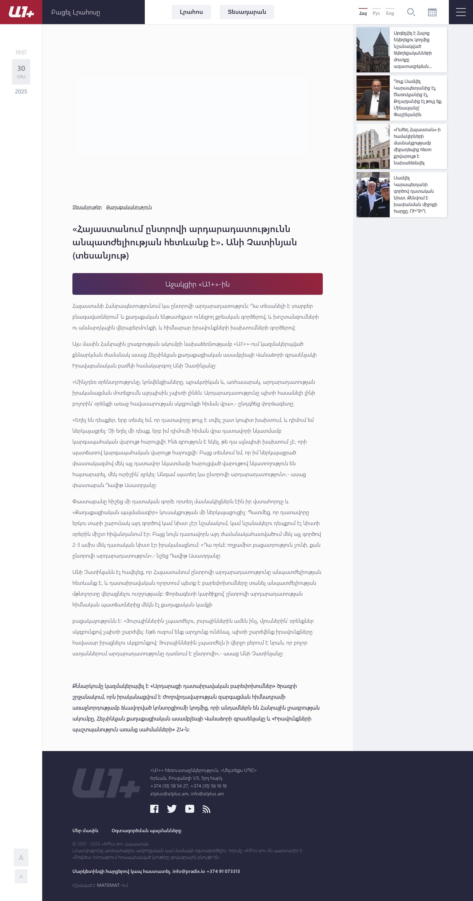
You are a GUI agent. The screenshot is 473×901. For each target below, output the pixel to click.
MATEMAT (108, 885)
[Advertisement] (402, 310)
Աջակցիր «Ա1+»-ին (197, 284)
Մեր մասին (85, 830)
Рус (376, 13)
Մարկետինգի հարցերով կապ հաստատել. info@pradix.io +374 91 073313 (156, 871)
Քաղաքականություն (129, 206)
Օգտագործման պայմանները (146, 830)
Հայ (363, 13)
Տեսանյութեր (87, 206)
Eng (390, 13)
